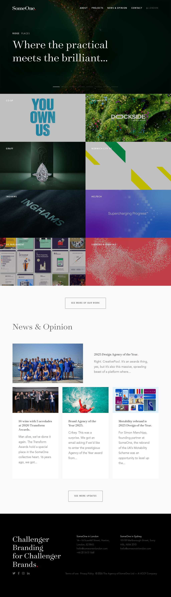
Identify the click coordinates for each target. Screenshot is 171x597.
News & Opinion (117, 8)
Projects (97, 8)
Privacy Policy (87, 574)
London (152, 8)
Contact (136, 8)
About (84, 8)
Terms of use (71, 574)
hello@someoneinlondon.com (92, 549)
